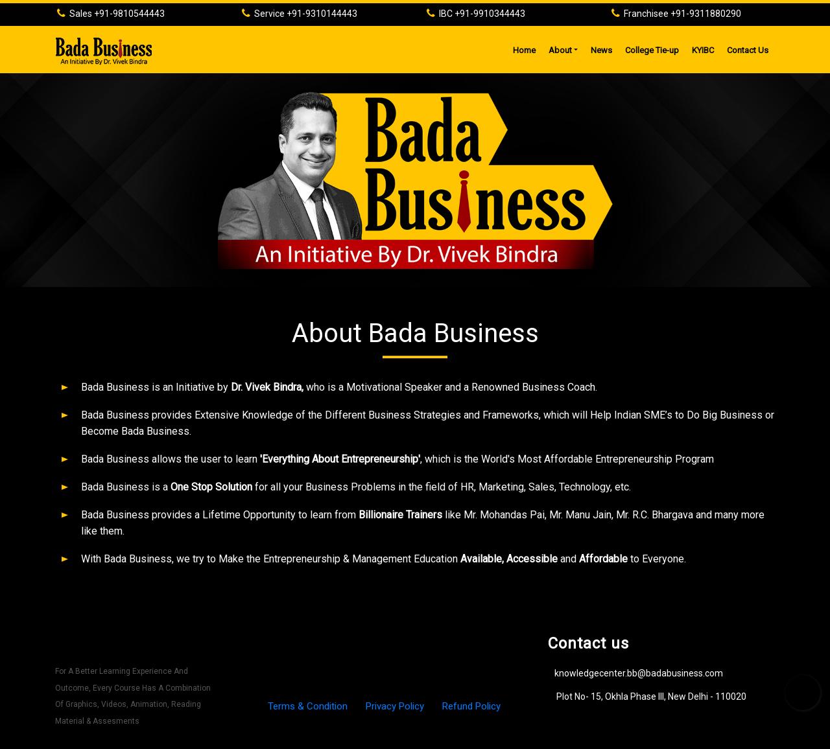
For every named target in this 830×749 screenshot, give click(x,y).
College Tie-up (652, 50)
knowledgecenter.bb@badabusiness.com (638, 673)
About (560, 50)
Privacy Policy (395, 706)
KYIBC (703, 50)
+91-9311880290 (705, 13)
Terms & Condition (309, 706)
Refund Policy (471, 706)
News (601, 50)
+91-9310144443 (322, 13)
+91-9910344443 (490, 13)
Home (527, 48)
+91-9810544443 (129, 13)
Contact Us (747, 50)
